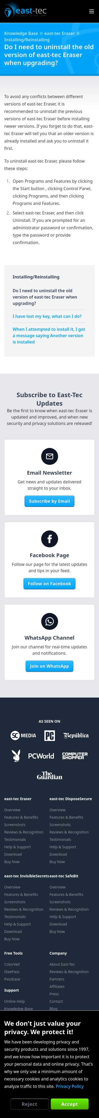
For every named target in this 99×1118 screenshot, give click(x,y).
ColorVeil (12, 964)
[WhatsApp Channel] (49, 621)
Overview (12, 809)
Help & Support (17, 846)
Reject (29, 1104)
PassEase (12, 979)
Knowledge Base (21, 33)
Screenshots (14, 824)
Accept (69, 1104)
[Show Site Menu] (91, 11)
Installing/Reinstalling (27, 40)
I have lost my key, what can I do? (47, 316)
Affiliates (57, 986)
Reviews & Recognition (23, 832)
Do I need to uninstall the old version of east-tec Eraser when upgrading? (45, 297)
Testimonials (15, 839)
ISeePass (12, 971)
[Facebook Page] (49, 538)
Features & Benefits (21, 817)
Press (54, 993)
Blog (54, 1008)
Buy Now (12, 861)
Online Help (14, 1001)
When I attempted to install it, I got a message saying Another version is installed (49, 335)
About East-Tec (62, 964)
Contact (56, 1001)
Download (13, 854)
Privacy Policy (70, 1086)
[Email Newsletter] (49, 456)
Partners (57, 979)
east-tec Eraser (59, 33)
